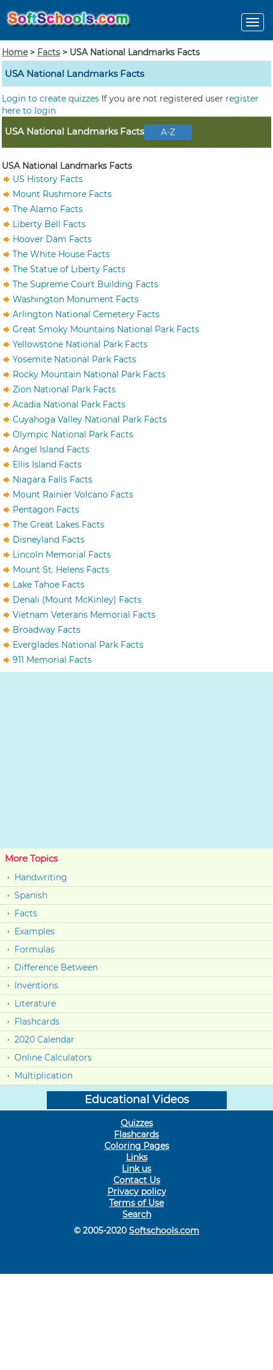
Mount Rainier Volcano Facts (73, 494)
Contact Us (136, 1180)
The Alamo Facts (48, 209)
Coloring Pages (136, 1145)
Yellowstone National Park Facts (80, 344)
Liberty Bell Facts (49, 224)
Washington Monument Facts (76, 299)
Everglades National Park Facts (78, 644)
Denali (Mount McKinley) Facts (77, 599)
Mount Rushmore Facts (62, 194)
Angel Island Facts (51, 449)
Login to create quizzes (51, 98)
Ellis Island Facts (47, 464)
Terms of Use (136, 1203)
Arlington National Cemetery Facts (86, 314)
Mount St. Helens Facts (61, 569)
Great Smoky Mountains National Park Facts (106, 329)
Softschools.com (164, 1230)
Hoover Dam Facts (52, 239)
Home (15, 52)
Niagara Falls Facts (52, 479)
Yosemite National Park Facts (74, 359)
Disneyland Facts (49, 539)
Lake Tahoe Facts (49, 584)
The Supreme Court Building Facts (85, 284)
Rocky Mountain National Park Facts (89, 374)
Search (136, 1214)
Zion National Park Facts (64, 389)
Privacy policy (136, 1191)
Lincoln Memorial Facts (62, 554)
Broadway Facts (46, 629)
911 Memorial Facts (52, 659)
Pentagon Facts (46, 509)
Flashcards (36, 1021)
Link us (136, 1168)
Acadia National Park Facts (69, 404)
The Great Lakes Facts (58, 524)
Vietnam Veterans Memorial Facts (84, 614)
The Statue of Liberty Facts (69, 269)
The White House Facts (61, 254)
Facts (48, 52)
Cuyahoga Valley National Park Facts (90, 419)
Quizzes (137, 1123)
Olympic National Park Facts (73, 434)
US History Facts (48, 179)
